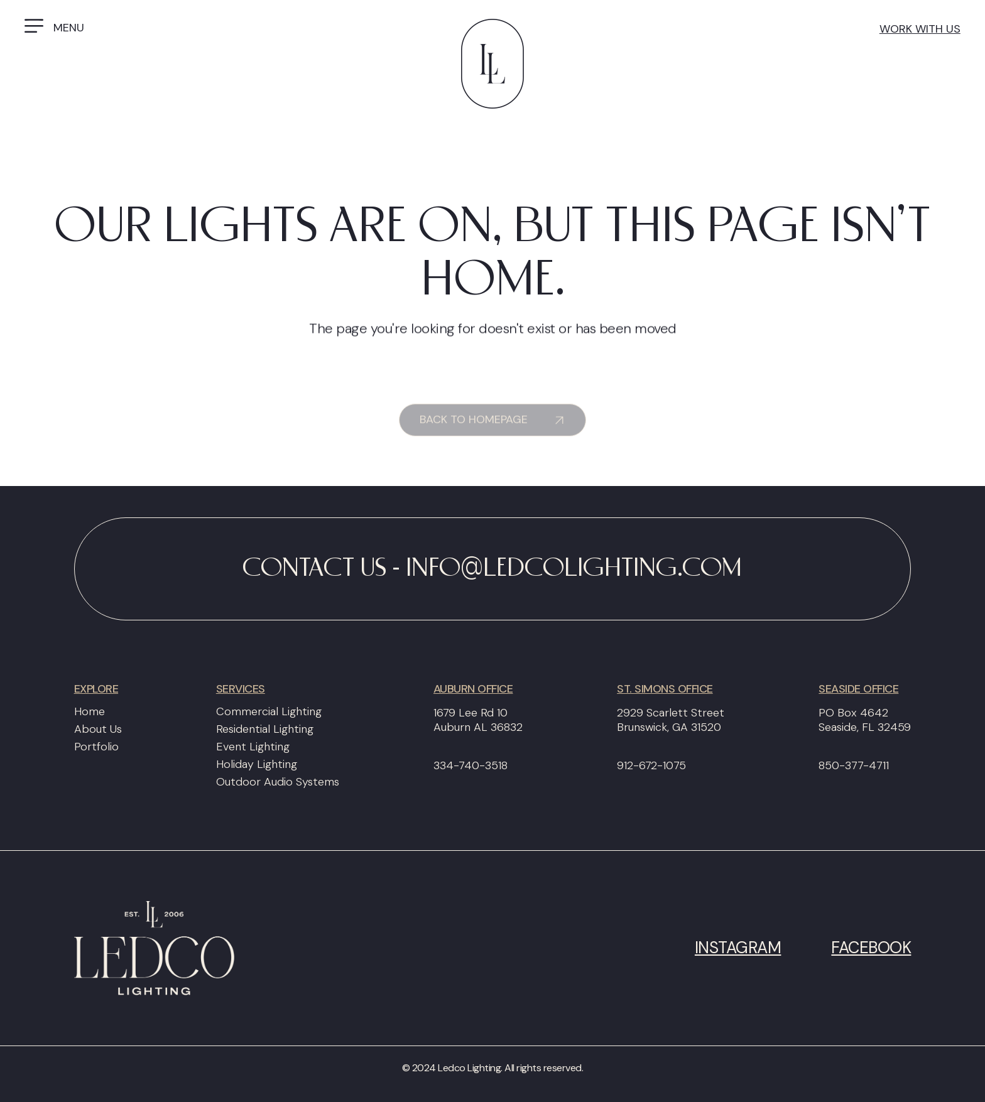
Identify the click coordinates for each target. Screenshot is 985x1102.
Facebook (871, 948)
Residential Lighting (264, 729)
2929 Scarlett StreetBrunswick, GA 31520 (670, 720)
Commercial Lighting (269, 711)
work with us (920, 28)
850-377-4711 (854, 765)
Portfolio (96, 746)
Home (89, 711)
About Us (98, 729)
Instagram (738, 948)
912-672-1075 (651, 765)
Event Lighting (253, 746)
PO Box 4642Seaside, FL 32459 (865, 720)
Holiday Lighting (256, 764)
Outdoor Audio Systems (277, 781)
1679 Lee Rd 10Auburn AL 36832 (478, 720)
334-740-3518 (470, 765)
